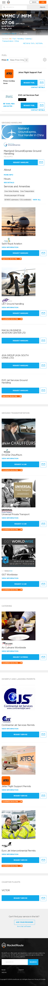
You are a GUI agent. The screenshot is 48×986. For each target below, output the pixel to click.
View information (10, 247)
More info (8, 175)
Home (3, 970)
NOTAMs (39, 43)
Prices (5, 60)
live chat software (24, 926)
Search (33, 962)
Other (17, 41)
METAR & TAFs (29, 43)
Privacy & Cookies (39, 979)
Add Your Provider (24, 922)
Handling (20, 39)
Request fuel (29, 83)
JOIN (42, 2)
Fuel (14, 39)
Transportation (7, 41)
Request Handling (20, 162)
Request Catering (20, 657)
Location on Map (9, 34)
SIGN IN (34, 2)
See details (9, 183)
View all (37, 200)
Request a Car (20, 464)
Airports (42, 7)
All (10, 39)
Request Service (20, 734)
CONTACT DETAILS (38, 87)
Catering (28, 39)
